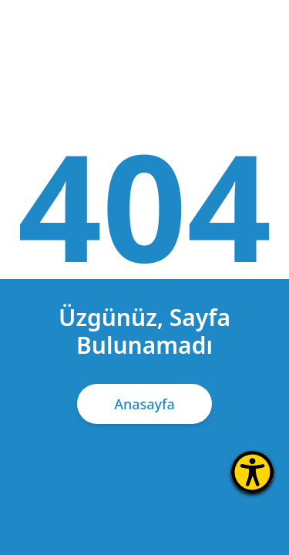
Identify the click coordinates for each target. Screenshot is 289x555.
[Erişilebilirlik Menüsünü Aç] (252, 472)
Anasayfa (144, 404)
